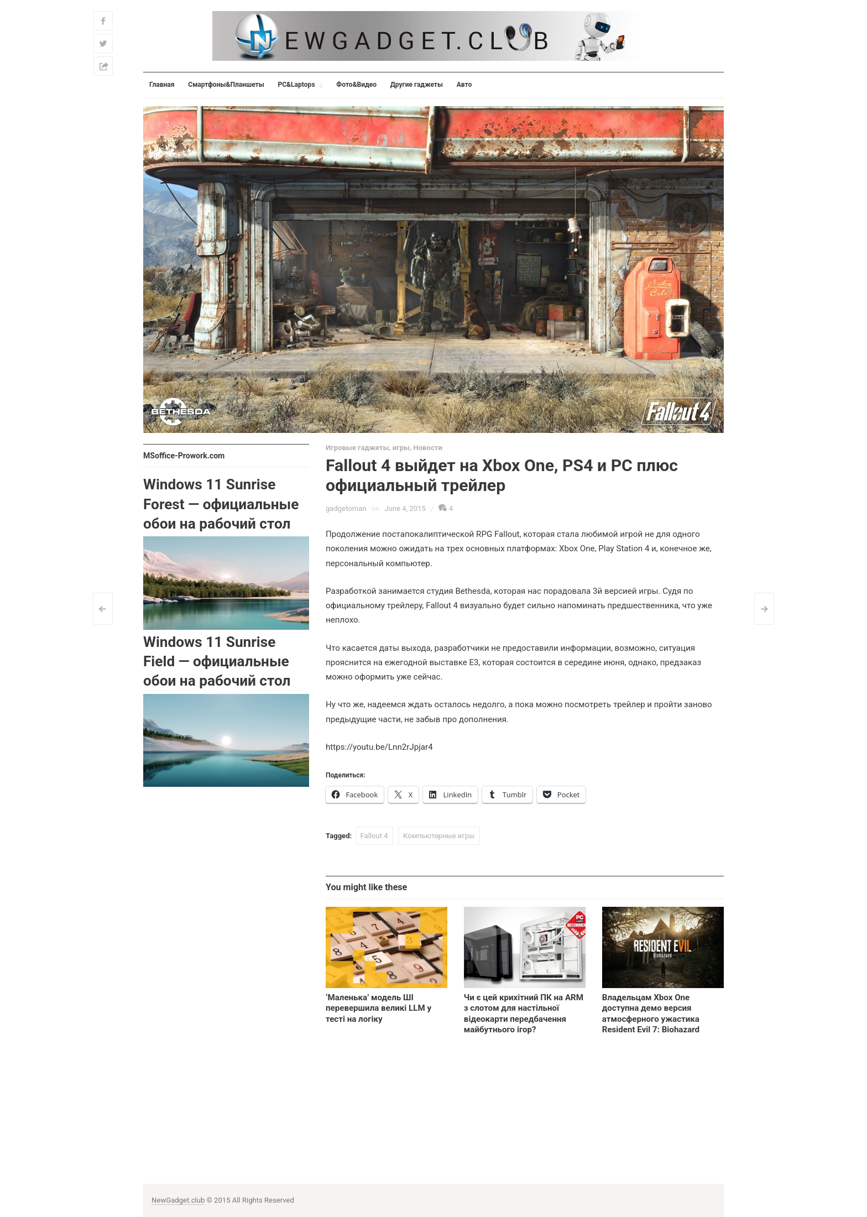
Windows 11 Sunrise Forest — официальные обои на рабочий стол (221, 504)
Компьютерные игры (438, 836)
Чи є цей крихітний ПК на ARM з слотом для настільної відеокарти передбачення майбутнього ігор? (523, 1013)
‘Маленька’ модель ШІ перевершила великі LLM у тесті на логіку (378, 1008)
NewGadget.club (178, 1200)
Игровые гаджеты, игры (368, 447)
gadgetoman (346, 508)
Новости (427, 447)
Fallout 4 (374, 836)
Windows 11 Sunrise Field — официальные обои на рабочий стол (216, 662)
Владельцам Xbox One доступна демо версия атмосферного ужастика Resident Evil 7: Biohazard (650, 1013)
